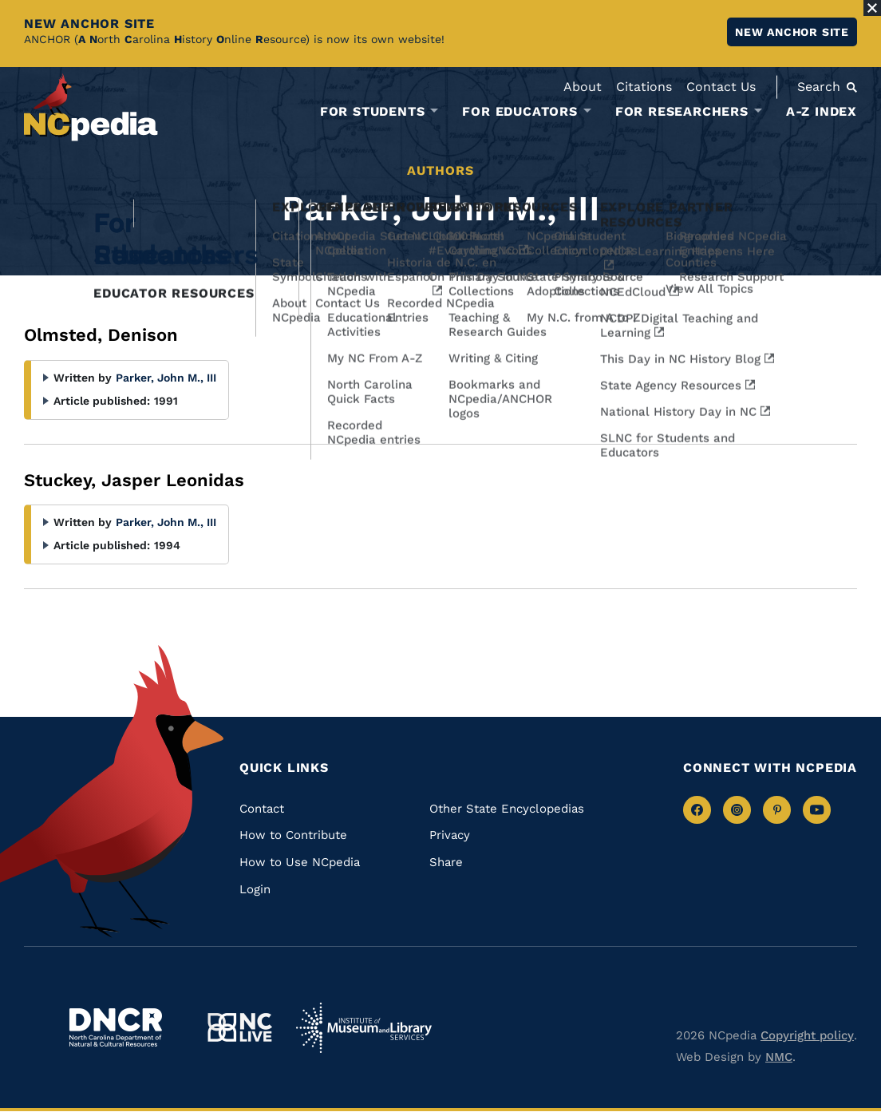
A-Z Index (821, 111)
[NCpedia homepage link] (91, 107)
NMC (778, 1057)
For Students (372, 112)
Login (255, 889)
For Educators (519, 112)
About (582, 86)
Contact (261, 808)
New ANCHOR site (792, 32)
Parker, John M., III (166, 377)
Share (446, 862)
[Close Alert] (872, 8)
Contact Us (721, 86)
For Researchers (682, 112)
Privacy (449, 835)
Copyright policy (807, 1035)
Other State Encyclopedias (506, 808)
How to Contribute (293, 835)
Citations (644, 86)
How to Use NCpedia (299, 862)
